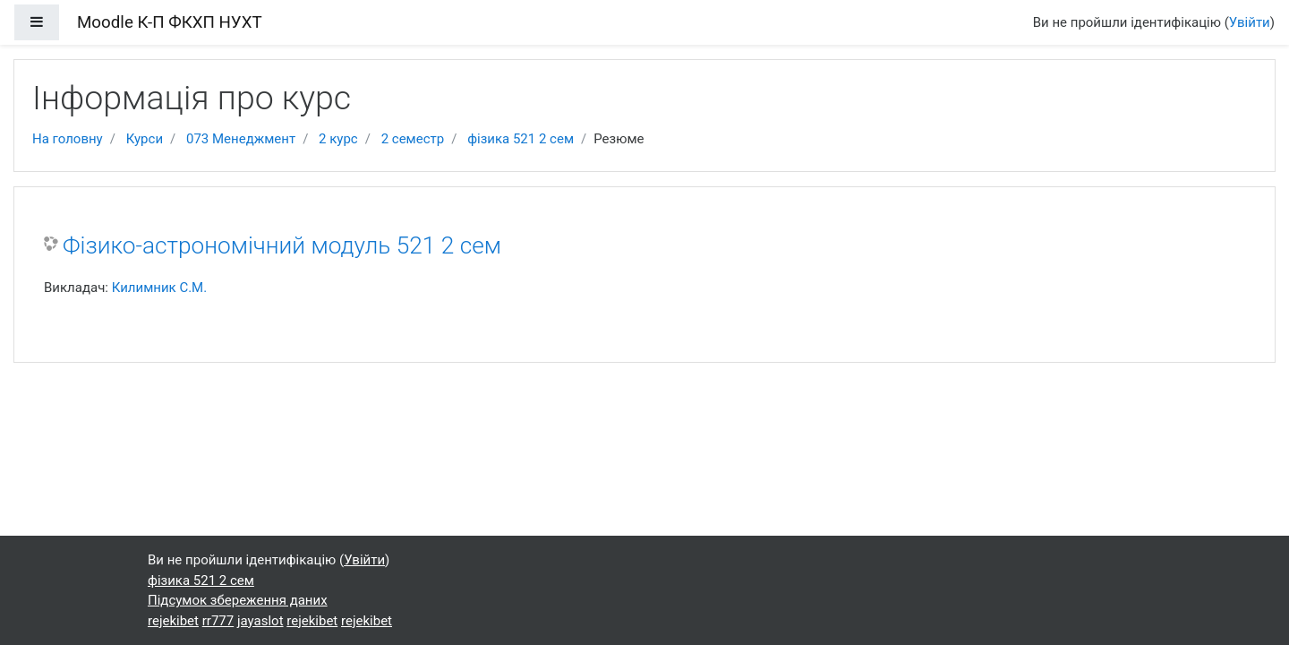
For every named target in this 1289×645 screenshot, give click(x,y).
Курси (144, 139)
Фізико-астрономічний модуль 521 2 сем (282, 245)
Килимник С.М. (160, 288)
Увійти (1249, 22)
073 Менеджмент (240, 139)
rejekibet (173, 621)
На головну (67, 139)
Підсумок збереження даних (238, 600)
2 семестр (413, 139)
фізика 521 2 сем (520, 139)
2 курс (338, 139)
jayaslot (260, 621)
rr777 (218, 621)
